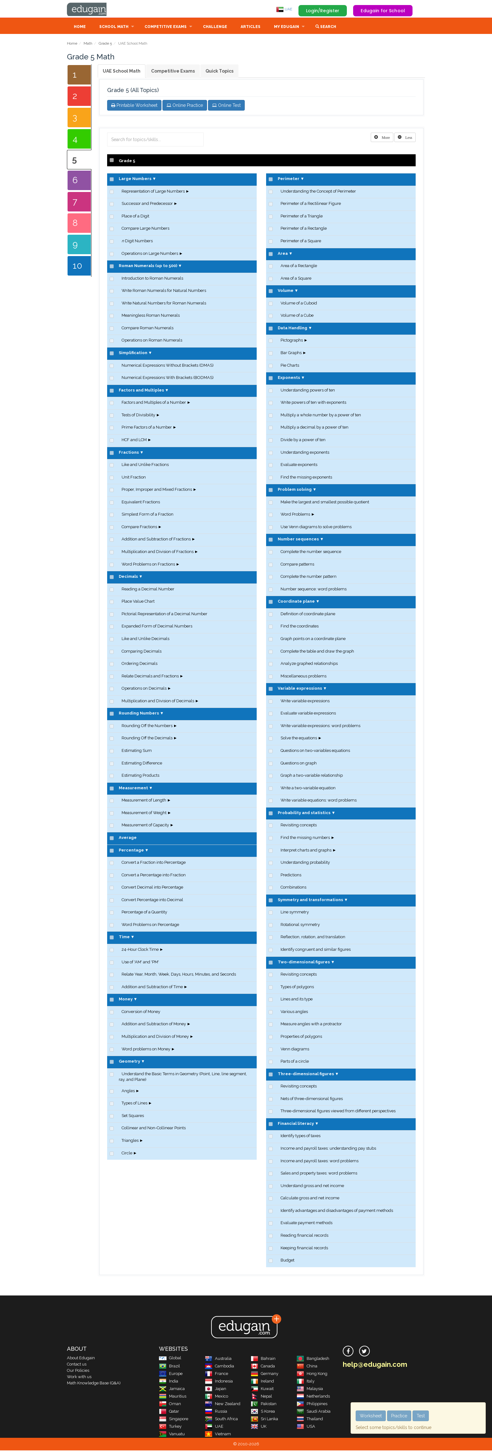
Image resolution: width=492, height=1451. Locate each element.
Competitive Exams (166, 27)
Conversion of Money (141, 1012)
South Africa (221, 1419)
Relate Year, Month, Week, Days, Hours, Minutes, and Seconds (179, 974)
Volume (285, 291)
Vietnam (218, 1434)
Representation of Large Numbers (153, 191)
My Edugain (286, 27)
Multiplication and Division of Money (155, 1037)
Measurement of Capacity (145, 825)
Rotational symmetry (300, 925)
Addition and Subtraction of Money (154, 1024)
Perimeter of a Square (301, 241)
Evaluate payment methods (306, 1223)
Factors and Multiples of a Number (154, 403)
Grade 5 (105, 44)
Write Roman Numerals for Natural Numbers (164, 291)
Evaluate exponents (299, 465)
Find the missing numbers (305, 838)
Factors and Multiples (141, 390)
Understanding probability (305, 863)
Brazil (169, 1366)
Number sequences (298, 539)
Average (128, 838)
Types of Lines (134, 1103)
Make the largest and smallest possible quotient (325, 502)
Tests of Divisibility (138, 415)
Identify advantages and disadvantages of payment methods (337, 1211)
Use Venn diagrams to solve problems (316, 527)
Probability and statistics (304, 813)
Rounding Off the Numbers (147, 726)
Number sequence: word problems (314, 589)
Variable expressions (300, 689)
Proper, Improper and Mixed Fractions (157, 490)
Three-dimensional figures (306, 1074)
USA (306, 1427)
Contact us (76, 1364)
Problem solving (295, 490)
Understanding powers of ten (308, 390)
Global (170, 1358)
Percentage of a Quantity (144, 912)
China (307, 1366)
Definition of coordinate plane (308, 614)
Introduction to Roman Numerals (152, 279)
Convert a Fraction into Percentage (154, 863)
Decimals (128, 577)
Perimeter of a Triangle (302, 216)
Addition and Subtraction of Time (152, 987)
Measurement (133, 788)
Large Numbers (135, 179)
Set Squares (133, 1116)
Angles (128, 1091)
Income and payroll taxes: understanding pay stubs (328, 1149)
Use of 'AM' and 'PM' (140, 962)
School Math (113, 27)
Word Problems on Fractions (148, 564)
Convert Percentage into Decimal (152, 900)
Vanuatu (172, 1434)
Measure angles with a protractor (311, 1024)
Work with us (79, 1377)
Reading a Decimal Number (148, 589)
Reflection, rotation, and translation (313, 937)
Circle (127, 1153)
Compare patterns (297, 564)
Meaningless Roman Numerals (151, 316)
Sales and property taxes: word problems (319, 1173)
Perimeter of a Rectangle (304, 229)
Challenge (215, 27)
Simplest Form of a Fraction (147, 514)
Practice (399, 1415)
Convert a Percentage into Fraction (154, 875)
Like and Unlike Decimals (145, 639)
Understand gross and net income (312, 1186)
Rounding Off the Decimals (147, 738)
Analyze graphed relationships (309, 664)
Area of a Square (296, 279)
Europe (171, 1374)
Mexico (216, 1396)
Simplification (133, 353)
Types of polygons (297, 987)
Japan (215, 1389)
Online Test (226, 105)
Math (88, 44)
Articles (250, 27)
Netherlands (313, 1396)
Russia (216, 1412)
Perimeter (288, 179)
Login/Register (323, 11)
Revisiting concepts (299, 825)
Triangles (130, 1141)
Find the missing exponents (306, 477)
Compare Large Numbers (145, 229)
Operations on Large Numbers (150, 254)
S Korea (263, 1412)
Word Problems (295, 514)
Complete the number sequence (311, 552)
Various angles (294, 1012)
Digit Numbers (137, 241)
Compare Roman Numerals (147, 328)
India (168, 1381)
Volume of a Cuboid (299, 303)
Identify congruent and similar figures (316, 950)
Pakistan (263, 1404)
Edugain (90, 9)
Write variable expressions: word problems (320, 726)
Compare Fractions (139, 527)
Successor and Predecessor (147, 204)
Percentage (131, 850)
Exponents (289, 378)
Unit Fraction (134, 477)
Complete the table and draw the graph (317, 651)
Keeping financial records (304, 1248)
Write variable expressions (305, 701)
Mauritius (172, 1396)
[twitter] (364, 1351)
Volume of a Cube (297, 316)
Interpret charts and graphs (306, 850)
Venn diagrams (295, 1049)
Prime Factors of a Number (147, 427)
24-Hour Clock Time (140, 950)
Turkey (170, 1427)
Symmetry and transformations (310, 900)
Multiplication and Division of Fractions (158, 552)
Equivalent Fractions (141, 502)
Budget (287, 1260)
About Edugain (81, 1358)
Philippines (312, 1404)
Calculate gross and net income (310, 1198)
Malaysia (310, 1389)
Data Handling (292, 328)
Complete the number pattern (308, 577)
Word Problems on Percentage (150, 925)
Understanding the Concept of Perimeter (318, 191)
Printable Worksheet (134, 105)
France (216, 1374)
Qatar (169, 1412)
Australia (218, 1359)
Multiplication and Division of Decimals (158, 701)
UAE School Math (121, 71)
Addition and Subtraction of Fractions (156, 539)
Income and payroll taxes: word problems (319, 1161)
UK (258, 1427)
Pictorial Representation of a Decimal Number (164, 614)
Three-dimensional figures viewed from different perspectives (338, 1111)
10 (77, 266)
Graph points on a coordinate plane (313, 639)
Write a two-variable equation (308, 788)
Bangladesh (313, 1359)
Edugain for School (383, 11)
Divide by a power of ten (303, 440)
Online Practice (185, 105)
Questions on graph (299, 763)
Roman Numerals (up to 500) (148, 266)
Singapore (173, 1419)
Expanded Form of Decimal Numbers (157, 626)
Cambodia (219, 1366)
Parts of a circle (295, 1062)
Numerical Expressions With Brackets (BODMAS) (168, 378)
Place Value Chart (138, 602)
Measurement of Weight (144, 813)
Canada (263, 1366)
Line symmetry (295, 912)
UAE (284, 9)
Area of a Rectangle (299, 266)
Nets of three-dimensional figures (312, 1099)
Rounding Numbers (139, 713)
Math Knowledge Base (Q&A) (94, 1383)
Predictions (291, 875)
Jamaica (172, 1389)
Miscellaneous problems (303, 676)
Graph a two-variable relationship (312, 776)
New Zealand (222, 1404)
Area (283, 254)
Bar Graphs (291, 353)
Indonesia (219, 1381)
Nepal (261, 1396)
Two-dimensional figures (304, 962)
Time (124, 937)
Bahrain (263, 1359)
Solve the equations (299, 738)
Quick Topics (219, 71)
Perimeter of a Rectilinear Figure (311, 204)
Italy (305, 1381)
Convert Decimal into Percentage (152, 887)
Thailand (310, 1419)
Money (126, 999)
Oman (170, 1404)
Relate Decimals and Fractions (150, 676)
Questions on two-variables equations (315, 751)
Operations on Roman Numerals (152, 340)
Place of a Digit (135, 216)
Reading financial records (304, 1236)
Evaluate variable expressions (308, 713)
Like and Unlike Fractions (145, 465)
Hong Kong (312, 1374)
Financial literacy (296, 1124)
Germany (264, 1374)
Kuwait (262, 1389)
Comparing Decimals (141, 651)
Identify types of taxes (300, 1136)
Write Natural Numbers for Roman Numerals (164, 303)
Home (80, 27)
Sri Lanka (264, 1419)
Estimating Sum (137, 751)
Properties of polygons (301, 1037)
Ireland (262, 1381)
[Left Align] (382, 138)
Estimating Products (140, 776)
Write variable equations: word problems (319, 800)
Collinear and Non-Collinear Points (154, 1128)
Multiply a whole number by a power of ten (321, 415)
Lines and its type (297, 999)
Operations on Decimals (144, 689)
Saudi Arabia (314, 1412)
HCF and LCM (134, 440)
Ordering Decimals (139, 664)
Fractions (129, 453)
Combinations (293, 887)
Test (421, 1415)
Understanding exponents (305, 453)
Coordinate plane (296, 602)
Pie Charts (290, 366)
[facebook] (348, 1351)
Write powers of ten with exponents (313, 403)
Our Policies (78, 1371)
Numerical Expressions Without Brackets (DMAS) (168, 366)
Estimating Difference (142, 763)
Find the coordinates (300, 626)
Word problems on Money (146, 1049)
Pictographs (292, 340)
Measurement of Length (144, 800)
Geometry (129, 1062)
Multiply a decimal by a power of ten (314, 427)
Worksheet (371, 1415)
